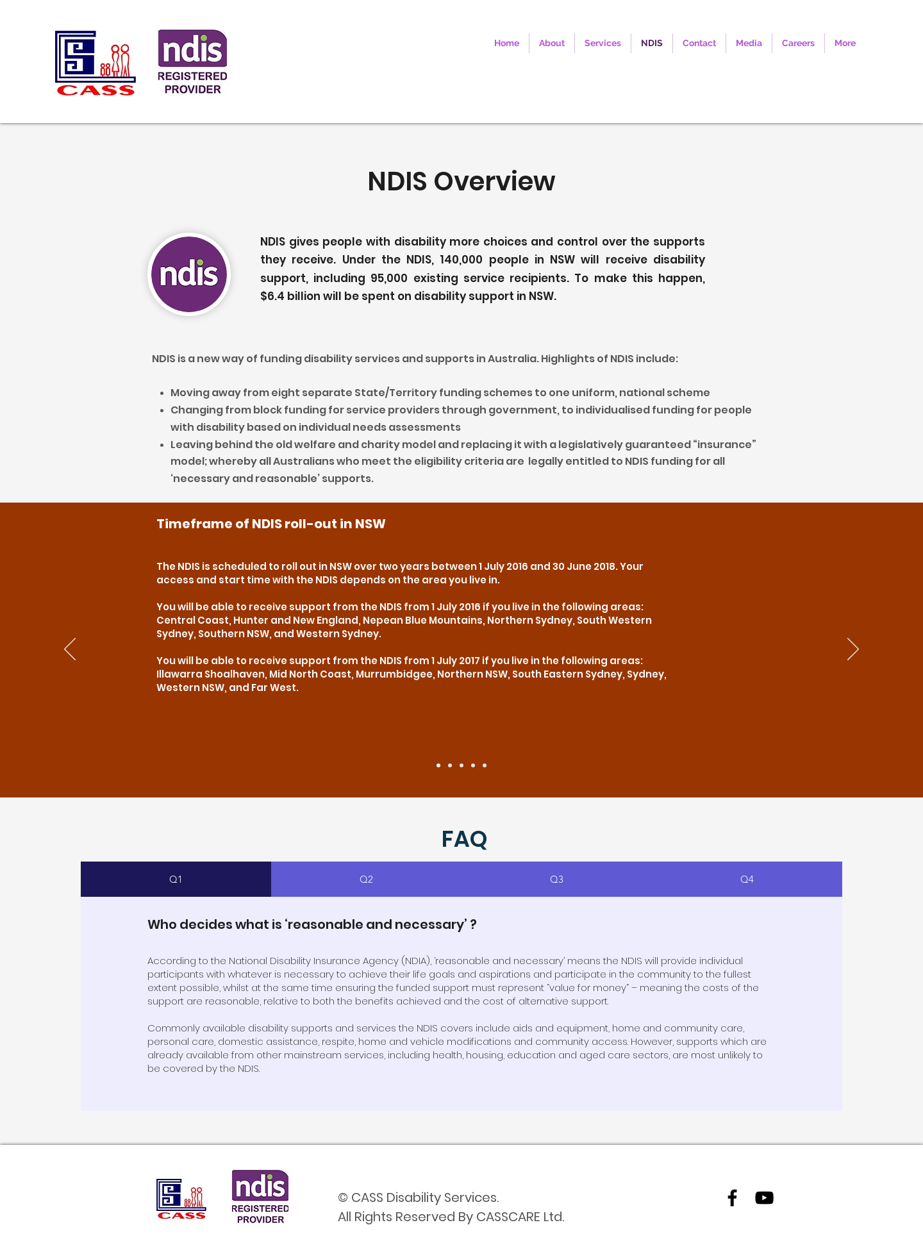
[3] (461, 765)
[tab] (176, 879)
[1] (438, 765)
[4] (473, 765)
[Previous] (70, 650)
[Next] (853, 650)
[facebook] (732, 1198)
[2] (450, 765)
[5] (484, 765)
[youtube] (764, 1198)
